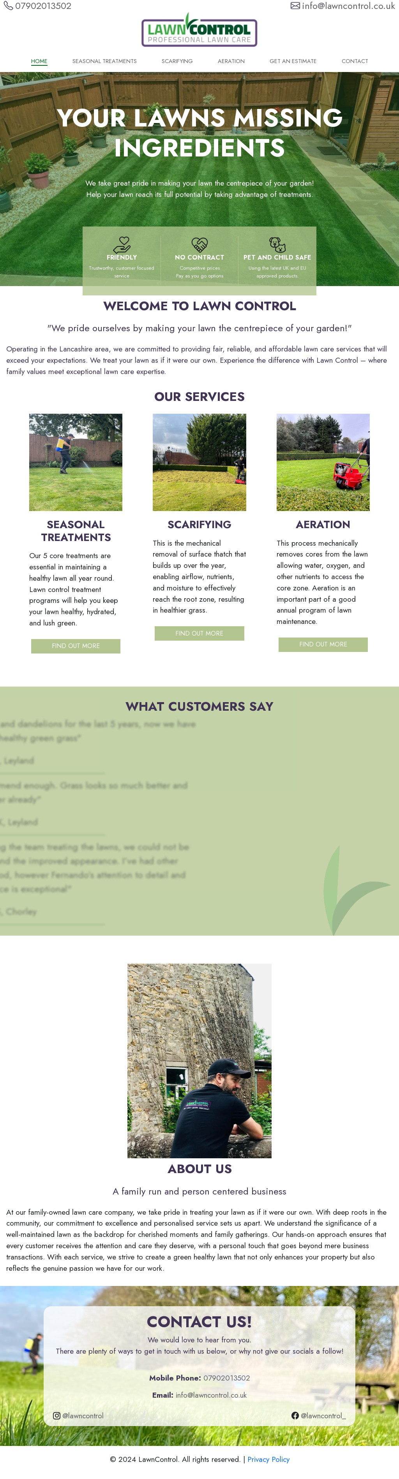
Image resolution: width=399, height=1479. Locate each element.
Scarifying (177, 61)
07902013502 (226, 1377)
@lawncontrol (83, 1415)
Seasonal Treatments (104, 61)
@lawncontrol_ (323, 1415)
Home (39, 61)
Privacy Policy (268, 1459)
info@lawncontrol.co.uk (211, 1394)
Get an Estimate (293, 61)
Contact (355, 61)
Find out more (76, 645)
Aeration (231, 61)
